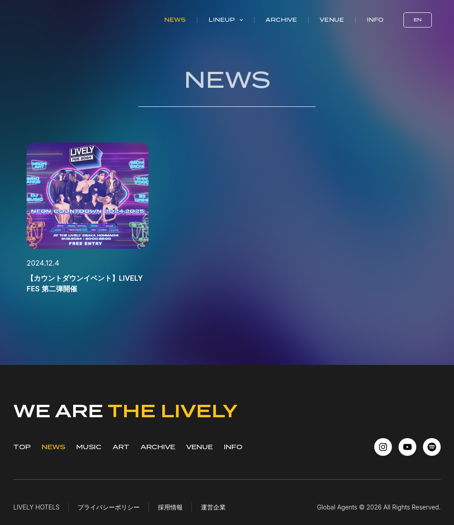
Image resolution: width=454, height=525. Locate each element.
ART (121, 447)
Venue (332, 19)
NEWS (53, 447)
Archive (281, 19)
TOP (22, 447)
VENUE (199, 447)
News (175, 19)
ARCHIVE (158, 447)
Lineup (225, 20)
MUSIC (89, 447)
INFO (233, 447)
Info (375, 19)
